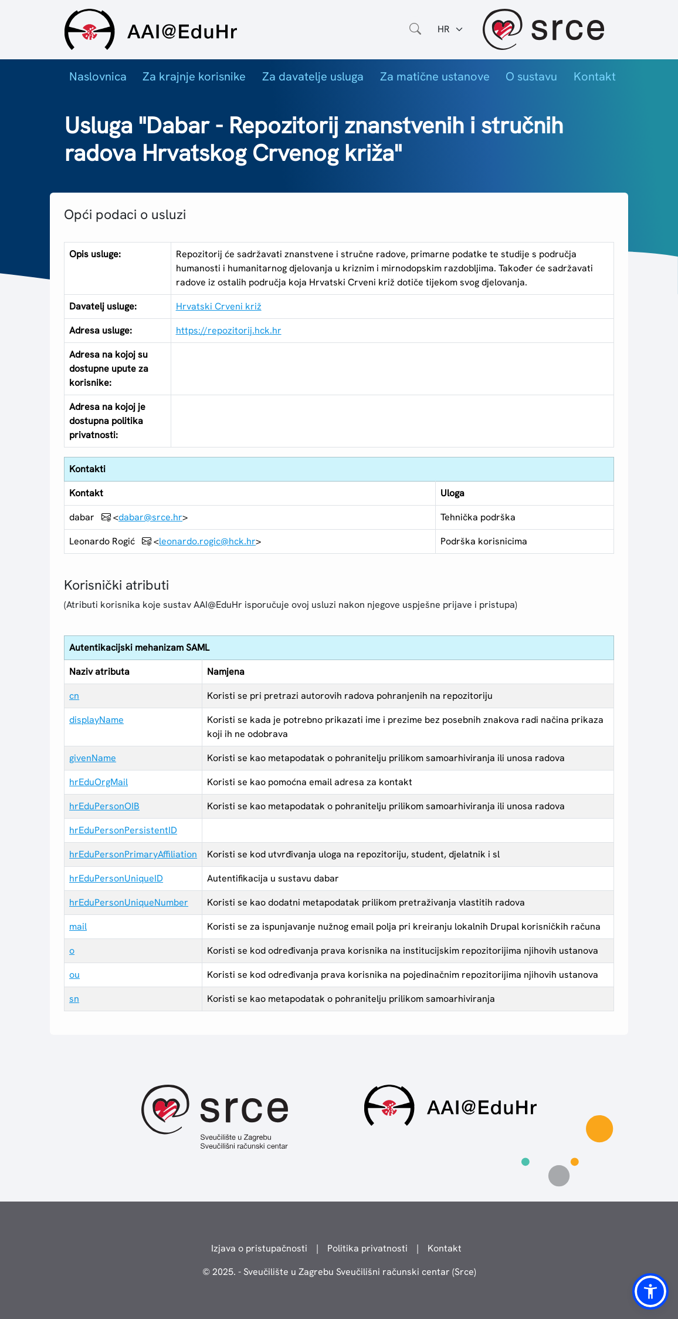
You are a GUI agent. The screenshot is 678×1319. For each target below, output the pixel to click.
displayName (96, 720)
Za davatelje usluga (313, 76)
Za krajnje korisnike (194, 76)
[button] (650, 1291)
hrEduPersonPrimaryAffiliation (133, 854)
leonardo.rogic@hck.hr (207, 541)
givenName (92, 758)
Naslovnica (98, 76)
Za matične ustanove (435, 76)
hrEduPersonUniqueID (116, 878)
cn (74, 695)
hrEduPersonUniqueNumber (128, 902)
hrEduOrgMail (98, 782)
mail (78, 926)
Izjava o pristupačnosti (259, 1248)
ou (74, 974)
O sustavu (531, 76)
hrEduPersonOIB (104, 806)
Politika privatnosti (367, 1248)
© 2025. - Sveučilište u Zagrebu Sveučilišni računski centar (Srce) (339, 1272)
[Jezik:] (450, 29)
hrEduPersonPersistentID (123, 830)
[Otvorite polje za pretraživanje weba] (415, 29)
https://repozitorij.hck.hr (229, 330)
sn (74, 998)
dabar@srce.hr (150, 517)
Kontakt (595, 76)
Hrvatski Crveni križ (219, 306)
